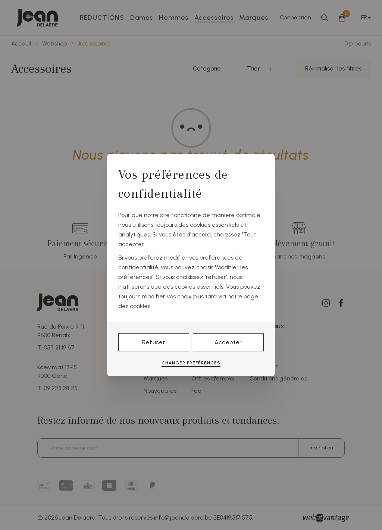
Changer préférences (191, 363)
